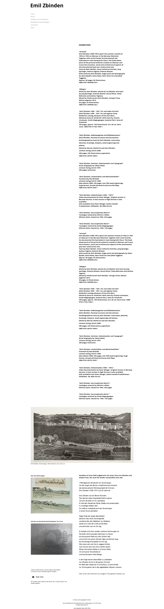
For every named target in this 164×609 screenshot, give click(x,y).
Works (33, 17)
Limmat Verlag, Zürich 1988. (90, 181)
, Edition (123, 275)
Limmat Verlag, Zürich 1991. (90, 168)
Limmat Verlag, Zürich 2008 (90, 150)
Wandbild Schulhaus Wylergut (40, 22)
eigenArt (88, 100)
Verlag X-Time (114, 98)
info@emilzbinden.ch (82, 605)
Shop (32, 28)
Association (34, 25)
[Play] (33, 577)
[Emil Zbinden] (60, 5)
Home (33, 14)
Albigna (83, 89)
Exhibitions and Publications (39, 19)
